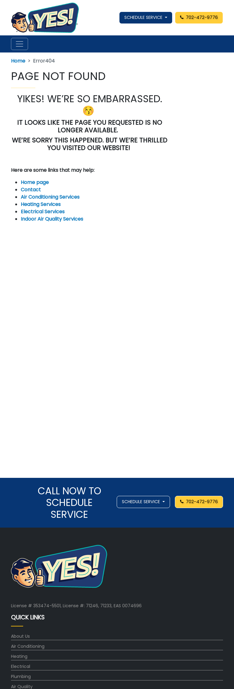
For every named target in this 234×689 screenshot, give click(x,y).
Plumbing (21, 676)
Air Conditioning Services (50, 196)
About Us (20, 636)
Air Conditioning (27, 646)
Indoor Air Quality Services (52, 218)
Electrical (20, 666)
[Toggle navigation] (19, 44)
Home (18, 60)
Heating (19, 656)
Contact (31, 189)
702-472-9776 (199, 17)
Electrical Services (43, 211)
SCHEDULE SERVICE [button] (144, 17)
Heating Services (41, 204)
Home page (35, 182)
